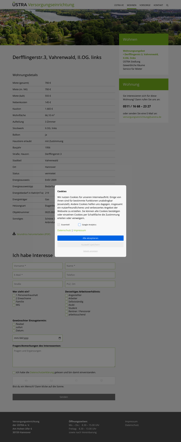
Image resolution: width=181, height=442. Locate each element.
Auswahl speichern (90, 244)
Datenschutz (64, 230)
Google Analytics (89, 224)
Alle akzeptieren (90, 238)
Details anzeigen (90, 251)
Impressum (79, 230)
